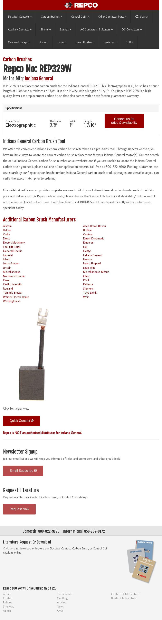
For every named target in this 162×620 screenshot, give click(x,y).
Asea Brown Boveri (94, 226)
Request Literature (21, 490)
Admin (7, 610)
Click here (9, 548)
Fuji (85, 247)
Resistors (110, 42)
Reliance (88, 284)
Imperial (8, 255)
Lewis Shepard (92, 263)
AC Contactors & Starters (96, 29)
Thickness (55, 121)
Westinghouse (11, 301)
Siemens (88, 288)
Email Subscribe (23, 470)
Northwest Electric (14, 276)
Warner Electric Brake (16, 297)
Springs (65, 29)
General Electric (12, 251)
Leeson (87, 259)
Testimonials (64, 594)
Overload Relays (19, 42)
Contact (8, 598)
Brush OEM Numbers (123, 598)
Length (88, 121)
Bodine (87, 230)
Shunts (45, 29)
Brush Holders (85, 42)
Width (73, 121)
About (7, 594)
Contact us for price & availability (124, 120)
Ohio (86, 276)
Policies (7, 602)
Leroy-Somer (11, 263)
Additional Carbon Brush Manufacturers (39, 220)
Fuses (62, 42)
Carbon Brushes (51, 16)
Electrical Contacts (20, 16)
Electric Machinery (14, 242)
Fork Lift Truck (11, 247)
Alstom (7, 226)
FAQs (60, 610)
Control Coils (80, 16)
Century (88, 234)
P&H (86, 280)
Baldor (7, 230)
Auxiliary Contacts (19, 29)
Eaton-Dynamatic (93, 238)
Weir (86, 297)
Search (141, 16)
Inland (6, 259)
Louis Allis (89, 268)
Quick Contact (22, 420)
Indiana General (39, 79)
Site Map (8, 606)
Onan (6, 280)
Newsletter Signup (20, 452)
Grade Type (12, 121)
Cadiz (6, 234)
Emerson (88, 242)
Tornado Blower (12, 292)
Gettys (87, 251)
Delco (6, 238)
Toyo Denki (90, 292)
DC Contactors (132, 29)
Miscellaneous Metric (96, 272)
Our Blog (62, 598)
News (60, 606)
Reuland (8, 288)
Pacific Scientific (13, 284)
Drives (44, 42)
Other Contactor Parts (112, 16)
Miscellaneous (11, 272)
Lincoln (7, 268)
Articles (61, 602)
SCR (129, 42)
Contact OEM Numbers (125, 594)
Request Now (19, 509)
